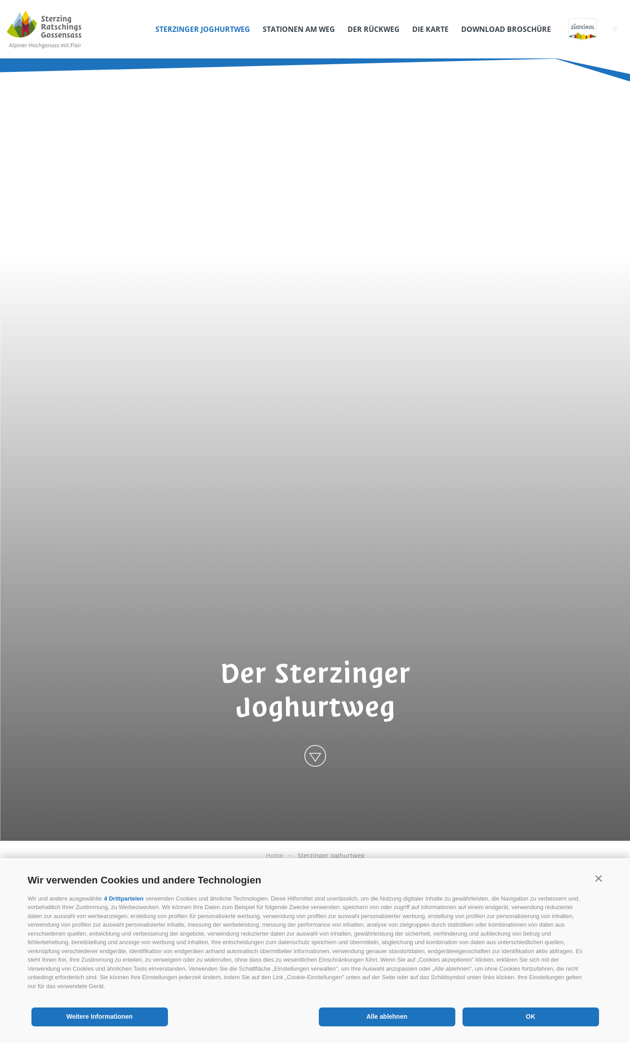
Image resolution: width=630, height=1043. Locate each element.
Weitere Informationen (99, 1016)
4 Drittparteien (124, 898)
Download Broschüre (506, 29)
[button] (599, 878)
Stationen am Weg (299, 29)
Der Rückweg (374, 29)
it (615, 29)
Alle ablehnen (386, 1016)
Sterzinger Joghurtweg (202, 29)
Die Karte (430, 29)
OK (530, 1016)
